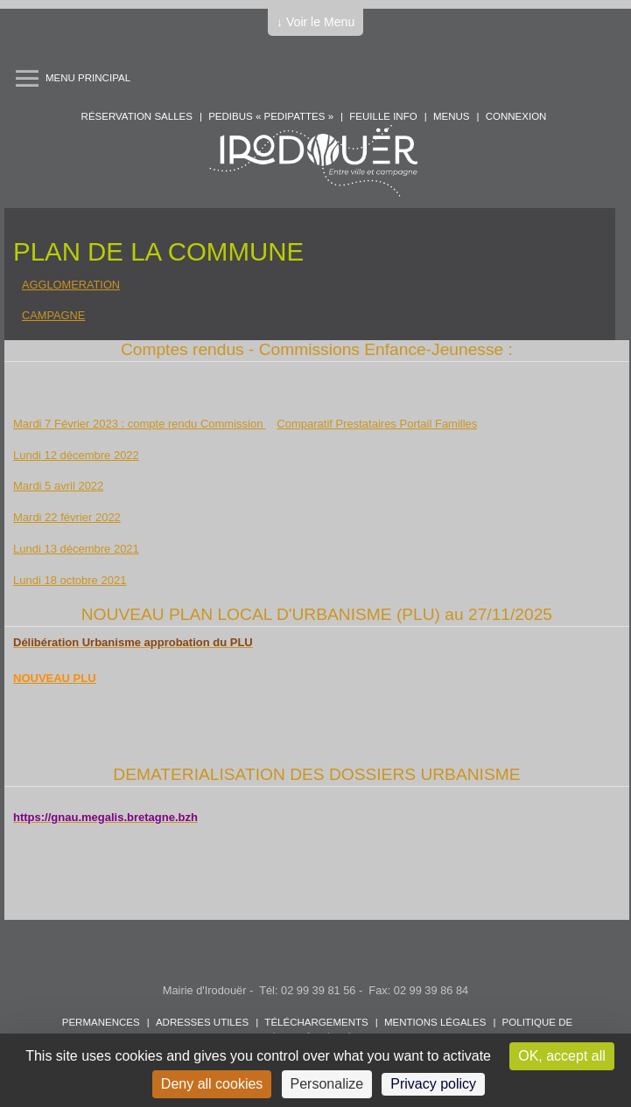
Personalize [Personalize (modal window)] (327, 1083)
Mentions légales (435, 1022)
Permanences (101, 1022)
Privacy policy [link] (433, 1083)
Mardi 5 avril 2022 (58, 485)
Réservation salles (137, 116)
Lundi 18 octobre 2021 (69, 580)
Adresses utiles (202, 1022)
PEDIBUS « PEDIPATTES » (270, 116)
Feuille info (383, 116)
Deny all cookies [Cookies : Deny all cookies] (212, 1083)
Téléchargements (316, 1022)
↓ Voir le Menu (315, 22)
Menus (451, 116)
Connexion (516, 116)
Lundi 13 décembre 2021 (76, 548)
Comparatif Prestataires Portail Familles (377, 423)
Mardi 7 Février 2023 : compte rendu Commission (139, 423)
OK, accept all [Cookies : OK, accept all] (562, 1055)
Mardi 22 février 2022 (67, 517)
